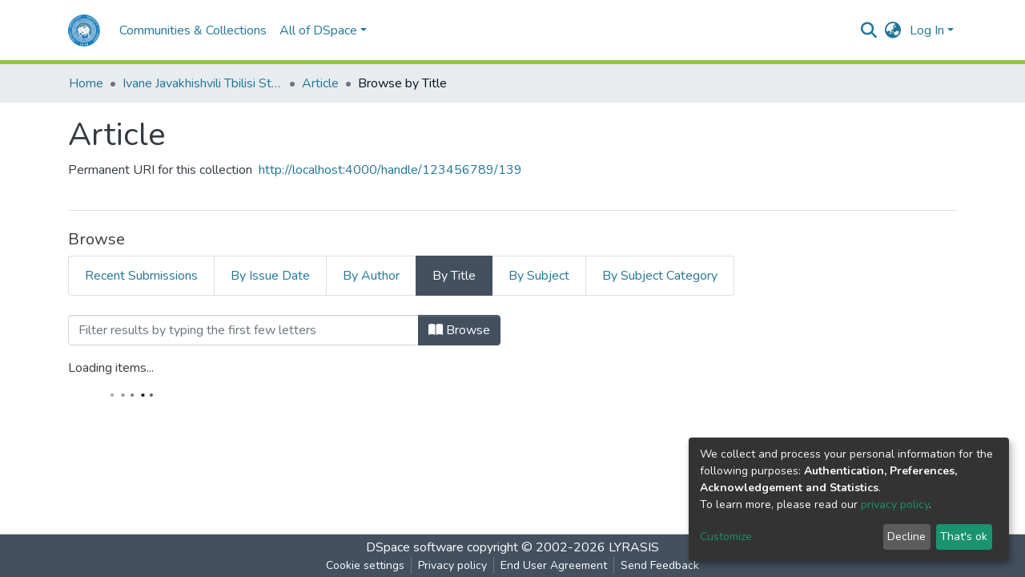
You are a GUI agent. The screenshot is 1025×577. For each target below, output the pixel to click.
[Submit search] (869, 30)
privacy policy (895, 504)
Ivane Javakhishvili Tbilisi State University (203, 83)
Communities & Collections (193, 30)
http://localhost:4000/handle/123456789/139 (390, 170)
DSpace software (415, 547)
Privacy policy (452, 565)
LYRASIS (634, 547)
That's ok (963, 536)
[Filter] (243, 330)
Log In (927, 30)
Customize (726, 536)
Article (320, 83)
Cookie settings (365, 565)
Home (86, 83)
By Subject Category (660, 275)
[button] (893, 30)
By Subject (538, 275)
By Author (371, 275)
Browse (459, 330)
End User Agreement (553, 565)
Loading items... (111, 368)
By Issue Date (270, 275)
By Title (454, 275)
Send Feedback (660, 565)
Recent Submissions (141, 275)
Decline (906, 536)
